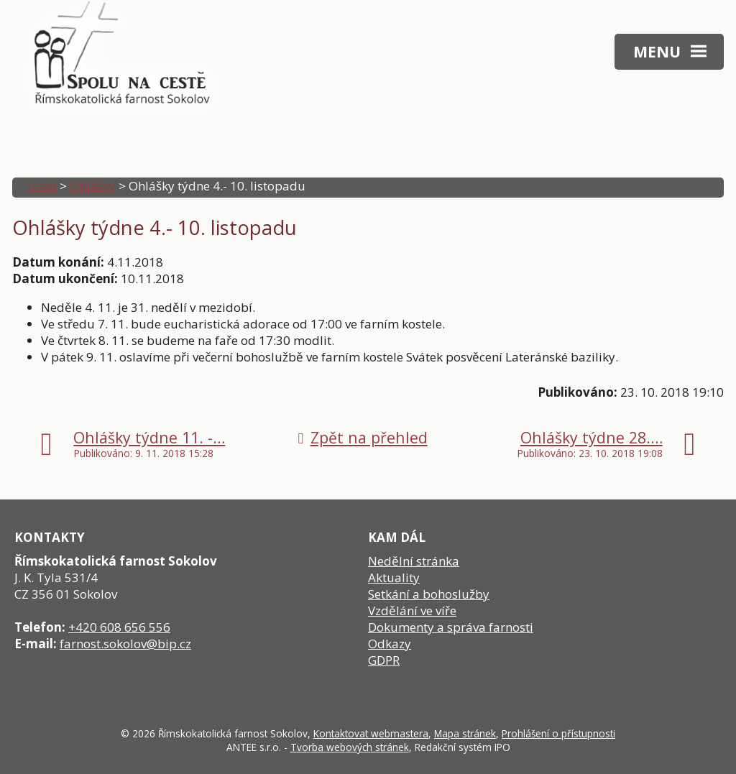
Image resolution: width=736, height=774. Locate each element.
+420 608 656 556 (119, 627)
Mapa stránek (465, 733)
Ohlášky (93, 186)
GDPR (384, 660)
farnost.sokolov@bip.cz (125, 643)
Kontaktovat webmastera (370, 733)
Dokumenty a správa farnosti (450, 627)
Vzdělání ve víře (412, 610)
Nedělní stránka (413, 561)
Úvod (42, 186)
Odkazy (389, 643)
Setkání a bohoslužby (428, 594)
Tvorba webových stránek (349, 747)
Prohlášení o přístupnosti (558, 733)
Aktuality (394, 577)
